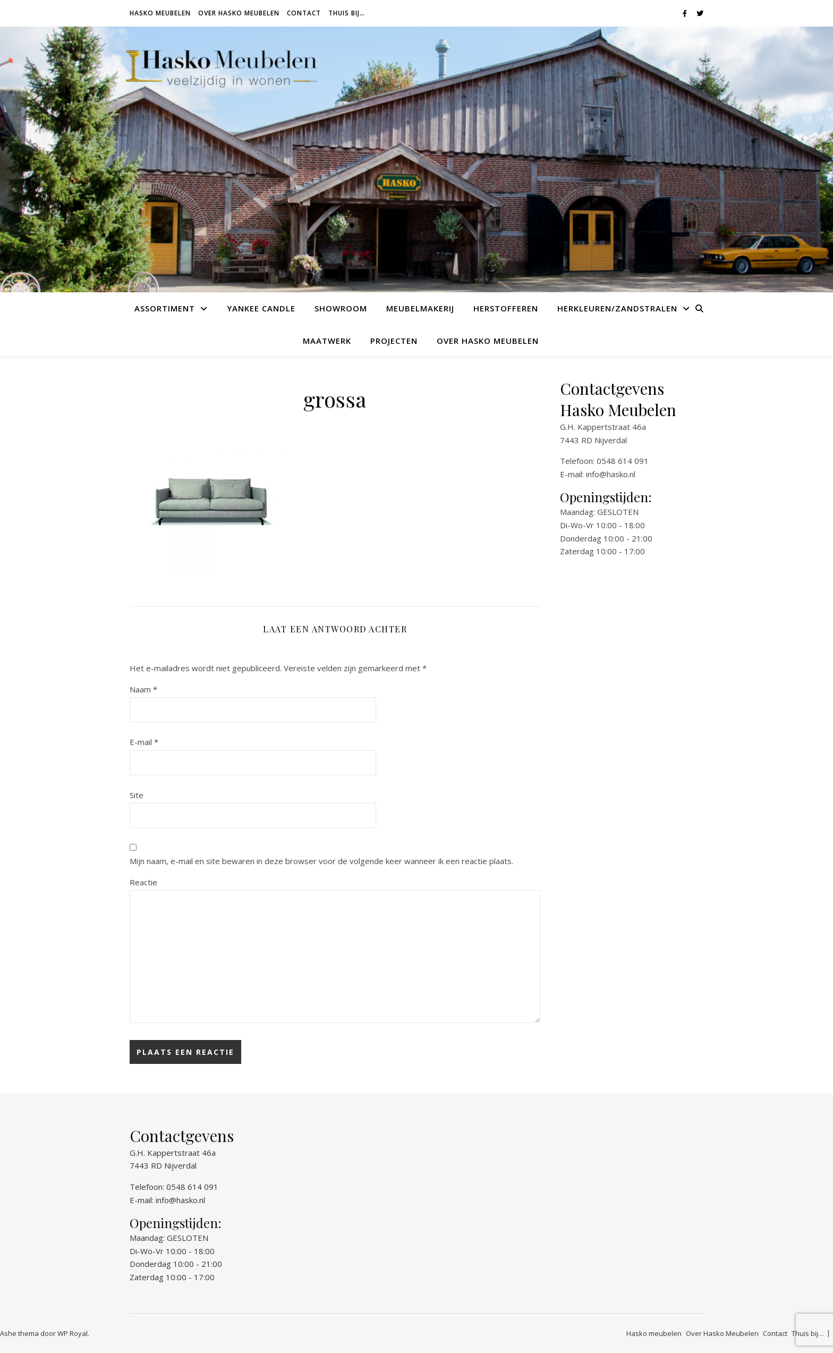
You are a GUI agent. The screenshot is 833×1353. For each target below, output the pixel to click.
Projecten (394, 340)
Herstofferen (505, 308)
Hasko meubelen (160, 13)
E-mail (144, 742)
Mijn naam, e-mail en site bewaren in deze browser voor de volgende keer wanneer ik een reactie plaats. (321, 861)
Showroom (340, 308)
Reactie (143, 882)
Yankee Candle (261, 308)
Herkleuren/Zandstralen (617, 308)
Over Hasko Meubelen (238, 13)
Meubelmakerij (420, 308)
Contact (304, 13)
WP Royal (72, 1333)
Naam (143, 689)
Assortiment (164, 308)
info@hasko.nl (610, 474)
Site (136, 795)
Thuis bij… (346, 13)
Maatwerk (327, 340)
